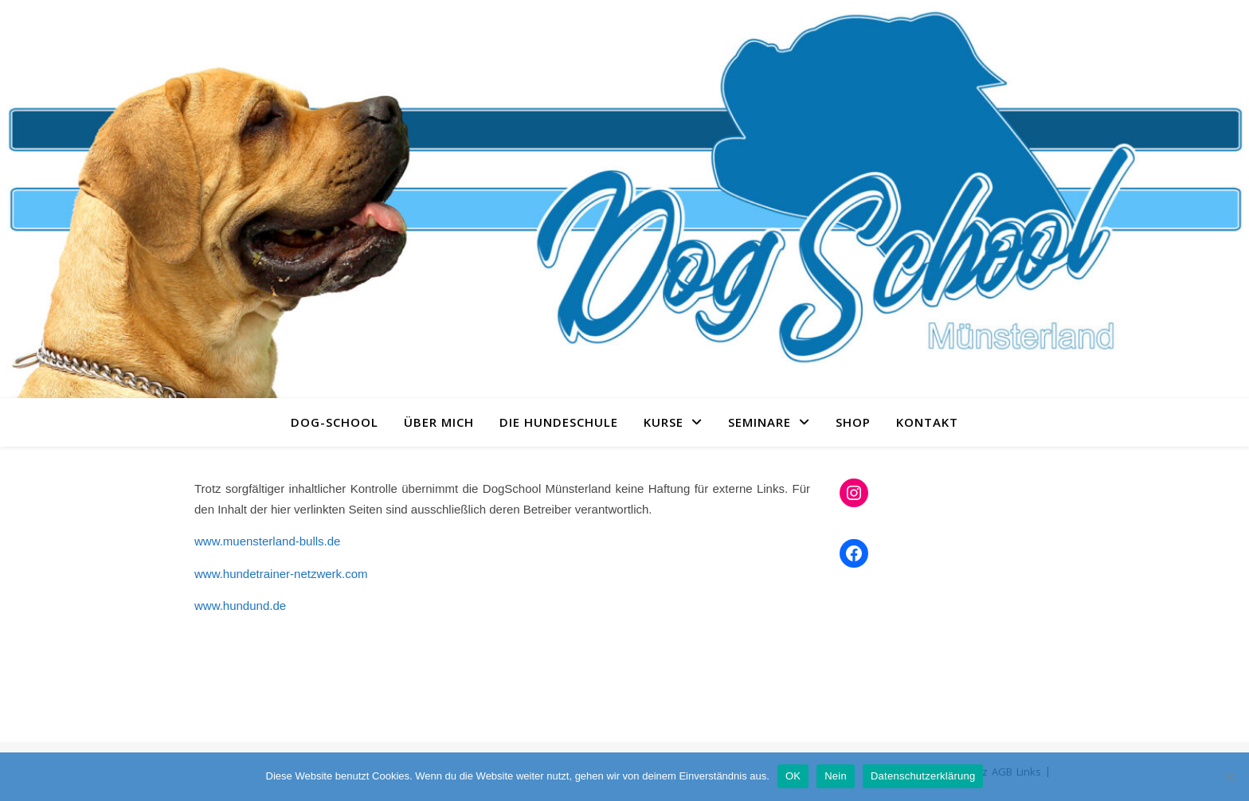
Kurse (663, 422)
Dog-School (334, 422)
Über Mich (439, 422)
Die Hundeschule (558, 422)
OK (793, 776)
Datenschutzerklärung (923, 776)
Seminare (759, 422)
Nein (835, 776)
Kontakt (927, 422)
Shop (853, 422)
